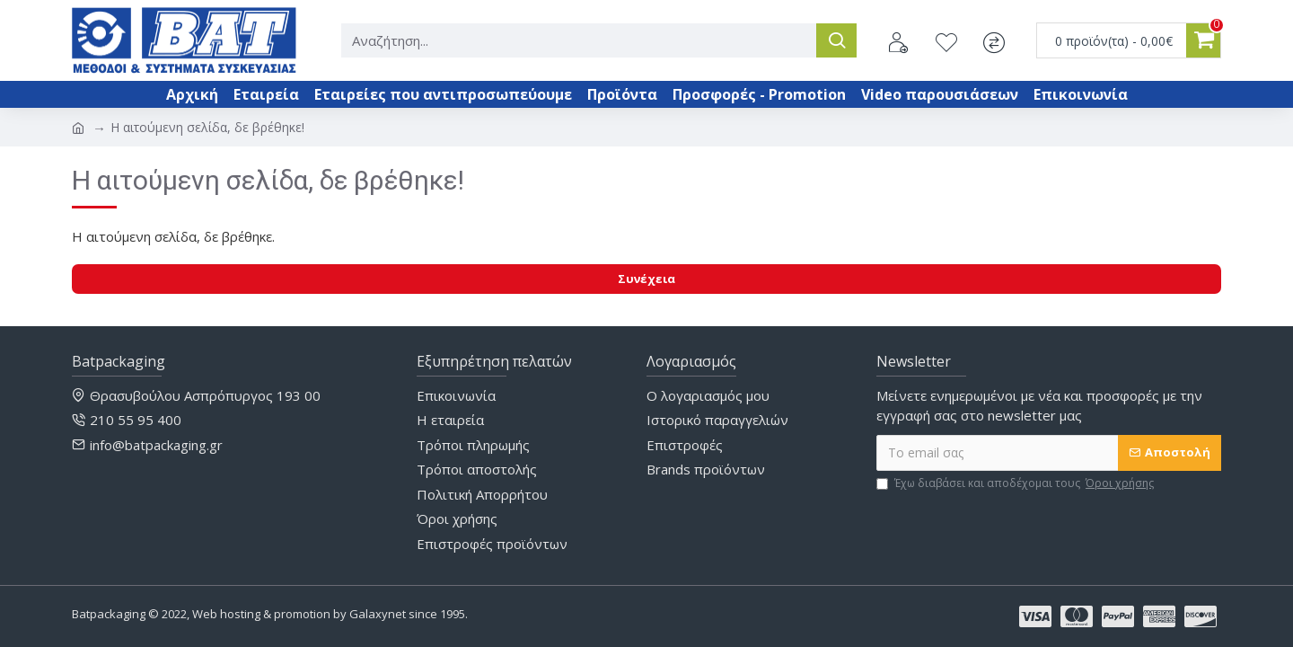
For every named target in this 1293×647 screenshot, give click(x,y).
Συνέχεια (646, 278)
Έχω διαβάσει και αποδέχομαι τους (1016, 483)
